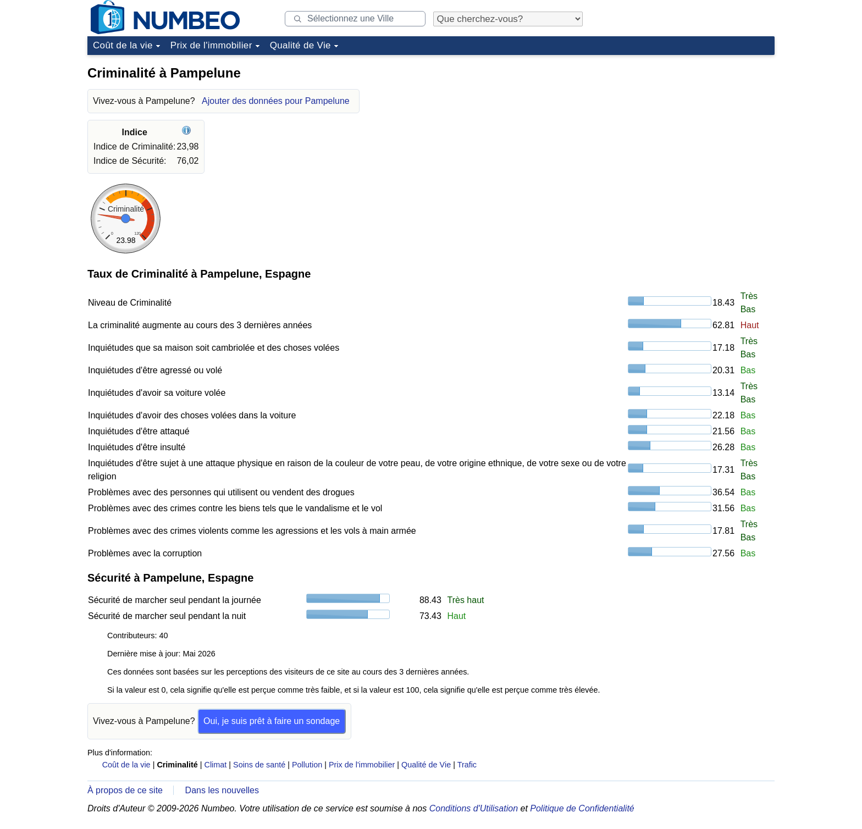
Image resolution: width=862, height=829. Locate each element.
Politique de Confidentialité (582, 808)
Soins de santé (259, 764)
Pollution (307, 764)
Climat (216, 764)
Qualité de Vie (300, 45)
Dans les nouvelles (222, 790)
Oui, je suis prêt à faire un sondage (271, 721)
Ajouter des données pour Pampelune (276, 101)
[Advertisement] (692, 128)
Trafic (467, 764)
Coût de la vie (123, 45)
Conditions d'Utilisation (473, 808)
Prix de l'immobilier (211, 45)
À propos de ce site (125, 790)
